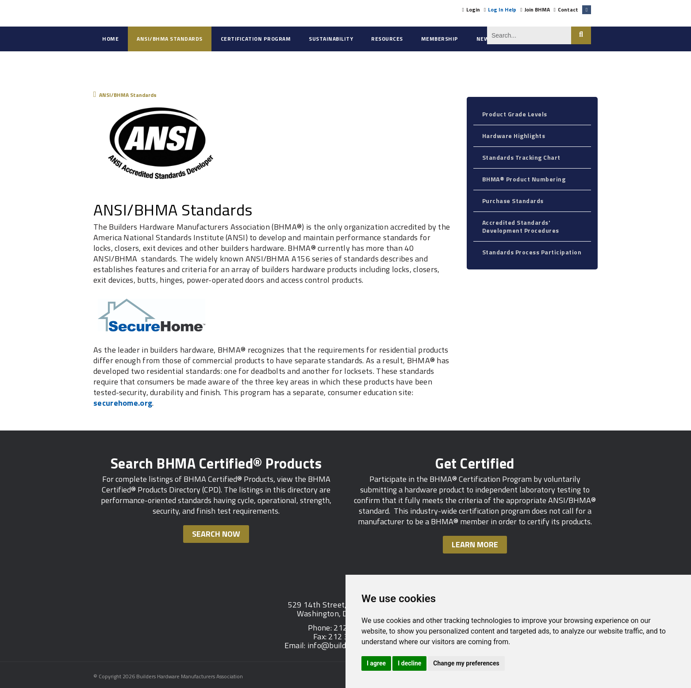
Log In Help (502, 9)
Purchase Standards (513, 200)
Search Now (216, 534)
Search (581, 35)
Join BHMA (537, 9)
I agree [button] (376, 663)
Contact (568, 9)
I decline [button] (409, 663)
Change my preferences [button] (466, 663)
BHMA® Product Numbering (524, 179)
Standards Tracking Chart (521, 157)
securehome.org (122, 403)
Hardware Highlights (513, 135)
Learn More (475, 544)
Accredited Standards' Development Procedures (520, 226)
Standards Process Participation (532, 252)
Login (473, 9)
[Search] (529, 35)
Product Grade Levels (514, 114)
